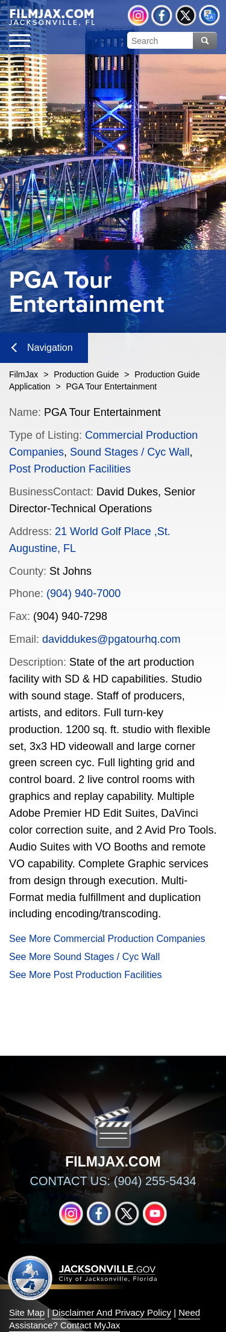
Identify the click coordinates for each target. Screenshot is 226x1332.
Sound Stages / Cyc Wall (129, 452)
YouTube (155, 1213)
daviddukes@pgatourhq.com (111, 639)
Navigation (42, 347)
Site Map (27, 1312)
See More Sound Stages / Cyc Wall (84, 957)
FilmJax (23, 374)
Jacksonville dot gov (82, 1277)
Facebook (161, 15)
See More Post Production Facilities (85, 975)
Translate (209, 15)
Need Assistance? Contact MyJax (104, 1318)
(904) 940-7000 (83, 593)
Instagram (138, 15)
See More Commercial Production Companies (107, 939)
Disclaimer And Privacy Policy (111, 1312)
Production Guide (86, 374)
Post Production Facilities (70, 469)
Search (205, 40)
